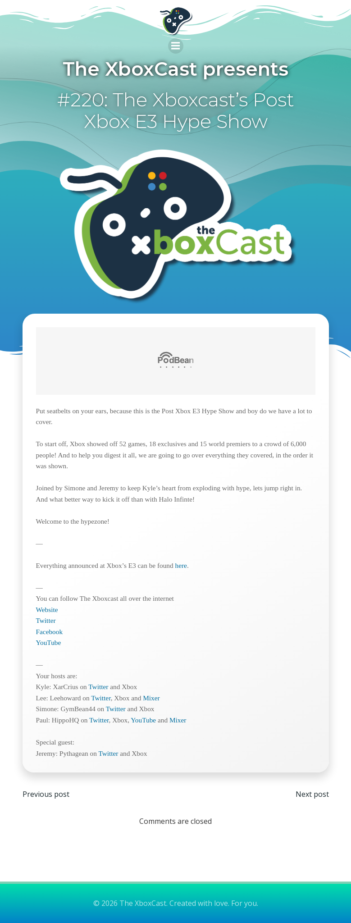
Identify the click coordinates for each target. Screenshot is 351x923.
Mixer (151, 698)
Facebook (49, 631)
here (181, 565)
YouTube (48, 642)
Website (47, 609)
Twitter (46, 620)
